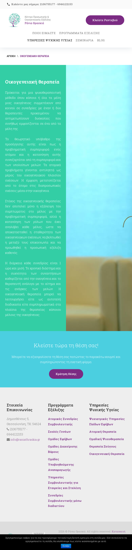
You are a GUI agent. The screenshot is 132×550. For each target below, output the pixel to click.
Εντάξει (66, 546)
